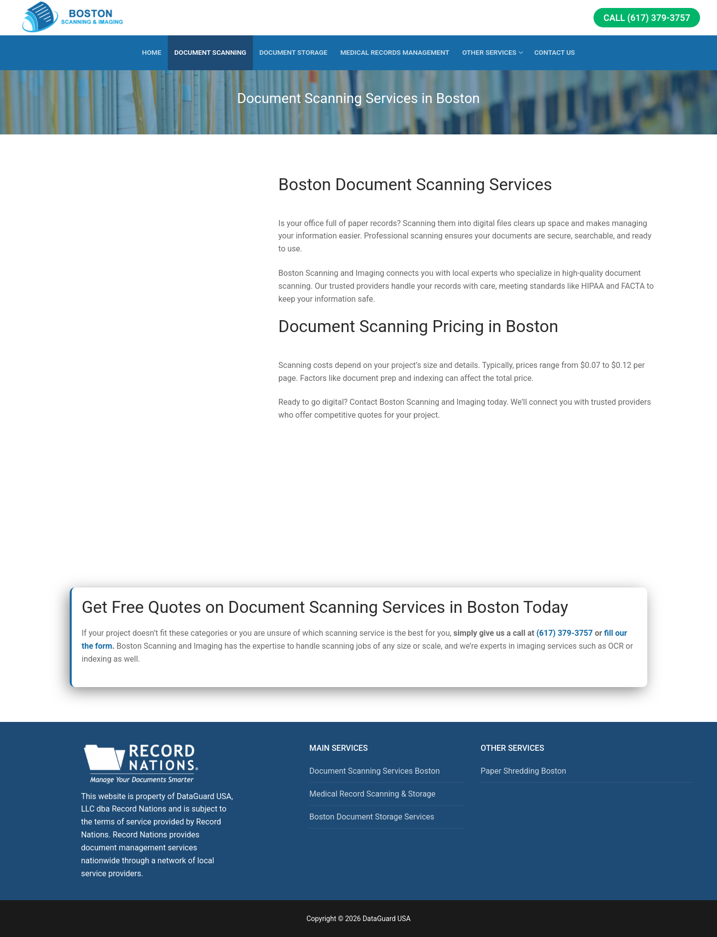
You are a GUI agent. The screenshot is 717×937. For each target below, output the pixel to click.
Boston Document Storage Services (371, 816)
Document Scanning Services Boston (374, 771)
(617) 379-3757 (564, 633)
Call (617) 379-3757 (646, 17)
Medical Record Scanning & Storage (372, 794)
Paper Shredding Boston (523, 771)
